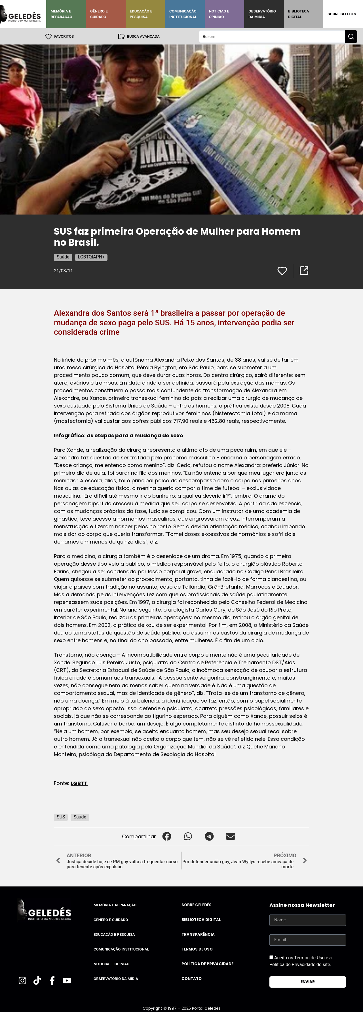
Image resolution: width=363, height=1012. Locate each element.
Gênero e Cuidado (99, 14)
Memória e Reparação (61, 14)
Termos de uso (197, 949)
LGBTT (79, 782)
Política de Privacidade (207, 963)
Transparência (198, 934)
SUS (61, 816)
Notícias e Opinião (219, 14)
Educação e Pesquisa (141, 14)
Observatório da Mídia (262, 14)
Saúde (63, 256)
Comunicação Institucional (183, 14)
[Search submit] (351, 36)
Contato (192, 978)
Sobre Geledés (342, 14)
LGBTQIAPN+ (91, 256)
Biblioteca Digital (298, 14)
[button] (166, 836)
